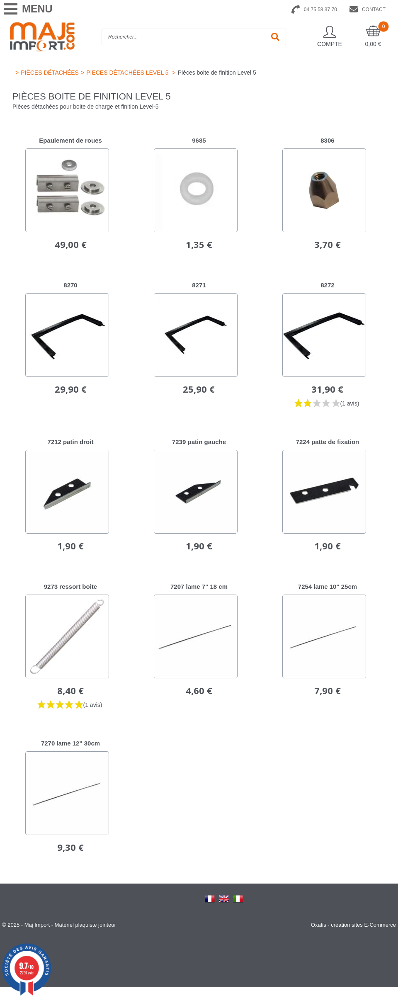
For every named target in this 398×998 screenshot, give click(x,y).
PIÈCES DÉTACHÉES (50, 72)
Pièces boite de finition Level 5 (217, 72)
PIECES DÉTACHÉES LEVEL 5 (128, 72)
